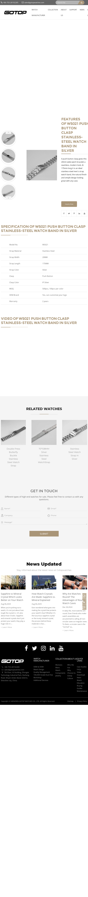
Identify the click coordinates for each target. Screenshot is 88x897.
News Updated (44, 556)
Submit (44, 526)
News (82, 10)
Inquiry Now (69, 196)
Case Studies (82, 657)
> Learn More (6, 618)
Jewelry (58, 666)
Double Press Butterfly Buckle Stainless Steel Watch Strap (13, 449)
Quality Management (41, 663)
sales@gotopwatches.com (33, 2)
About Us (64, 12)
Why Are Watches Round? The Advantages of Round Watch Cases (73, 589)
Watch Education (81, 672)
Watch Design (38, 660)
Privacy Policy (82, 692)
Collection (53, 10)
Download (81, 665)
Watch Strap (40, 20)
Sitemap (70, 692)
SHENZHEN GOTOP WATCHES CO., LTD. (25, 692)
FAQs (79, 660)
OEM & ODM (38, 657)
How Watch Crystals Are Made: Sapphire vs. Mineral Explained (43, 587)
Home (4, 20)
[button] (8, 128)
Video (79, 663)
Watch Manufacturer (38, 12)
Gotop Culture (70, 667)
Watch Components (26, 20)
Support (73, 10)
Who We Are (70, 656)
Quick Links (80, 651)
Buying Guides (79, 677)
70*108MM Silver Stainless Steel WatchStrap (44, 448)
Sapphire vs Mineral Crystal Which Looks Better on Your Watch (12, 587)
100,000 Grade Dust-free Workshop (43, 666)
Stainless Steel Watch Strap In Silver (74, 446)
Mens (57, 658)
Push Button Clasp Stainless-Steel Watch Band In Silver (23, 23)
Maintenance (82, 682)
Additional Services (40, 671)
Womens (58, 655)
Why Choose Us (71, 662)
